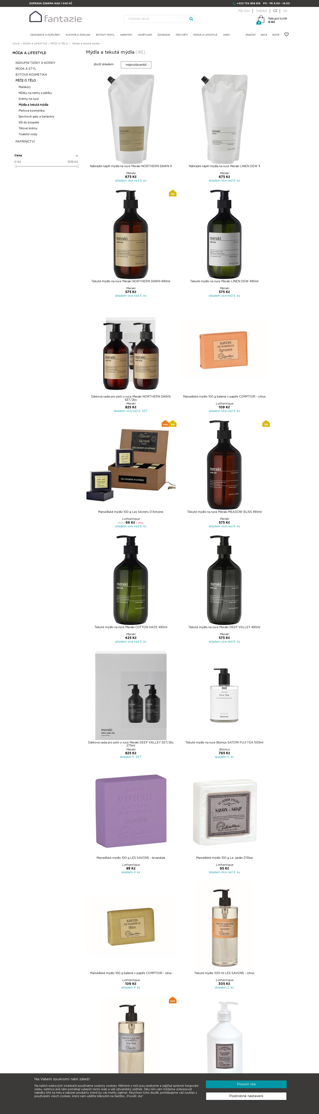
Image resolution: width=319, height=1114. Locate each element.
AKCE (264, 34)
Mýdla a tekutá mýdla (50, 106)
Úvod (33, 43)
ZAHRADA (163, 34)
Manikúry (41, 88)
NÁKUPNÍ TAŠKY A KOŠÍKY (52, 64)
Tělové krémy (44, 130)
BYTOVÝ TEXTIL (105, 34)
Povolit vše (246, 1084)
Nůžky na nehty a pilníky (52, 94)
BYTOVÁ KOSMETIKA (48, 76)
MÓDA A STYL (42, 70)
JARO (226, 34)
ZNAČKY (251, 34)
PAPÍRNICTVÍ (42, 143)
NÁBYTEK (126, 34)
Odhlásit (261, 11)
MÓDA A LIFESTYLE (205, 34)
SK (285, 11)
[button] (59, 158)
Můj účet (244, 11)
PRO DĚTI (182, 34)
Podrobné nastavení (246, 1096)
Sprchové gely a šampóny (53, 118)
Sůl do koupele (45, 124)
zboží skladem (106, 65)
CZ (275, 11)
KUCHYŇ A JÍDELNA (78, 34)
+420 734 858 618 (248, 3)
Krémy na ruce (45, 100)
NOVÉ (276, 34)
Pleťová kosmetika (48, 112)
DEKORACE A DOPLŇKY (45, 34)
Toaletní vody (44, 135)
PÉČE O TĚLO (78, 43)
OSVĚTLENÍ (145, 34)
